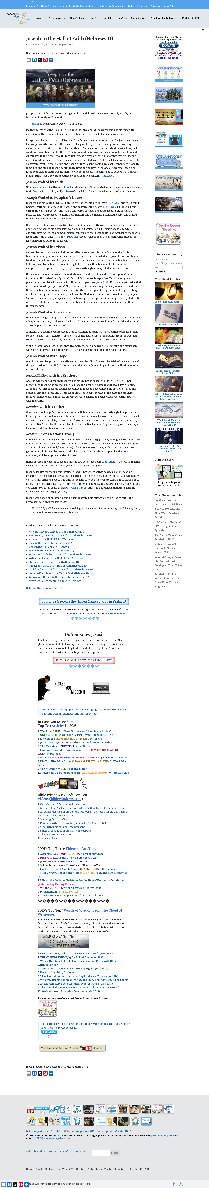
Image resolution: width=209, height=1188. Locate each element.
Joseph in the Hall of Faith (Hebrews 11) (51, 550)
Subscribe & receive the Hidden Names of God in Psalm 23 (84, 601)
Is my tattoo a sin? (168, 324)
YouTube (123, 18)
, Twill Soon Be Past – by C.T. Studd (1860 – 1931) (77, 953)
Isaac (36, 191)
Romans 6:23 (46, 652)
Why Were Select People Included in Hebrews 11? (56, 580)
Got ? (93, 18)
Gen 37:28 (114, 202)
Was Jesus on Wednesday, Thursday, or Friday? (75, 731)
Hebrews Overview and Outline (44, 588)
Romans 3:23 (52, 644)
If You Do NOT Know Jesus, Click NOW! (84, 660)
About (39, 18)
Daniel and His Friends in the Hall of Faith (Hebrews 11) (60, 569)
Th (42, 746)
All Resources (56, 18)
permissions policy (163, 1135)
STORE (195, 18)
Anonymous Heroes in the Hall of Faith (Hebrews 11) (58, 577)
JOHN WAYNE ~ (63, 861)
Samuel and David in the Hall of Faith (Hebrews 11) (57, 565)
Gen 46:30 (50, 424)
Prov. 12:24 (73, 236)
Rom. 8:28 (102, 282)
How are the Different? (71, 738)
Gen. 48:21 (108, 461)
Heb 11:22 (37, 508)
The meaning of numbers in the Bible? (169, 372)
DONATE (184, 18)
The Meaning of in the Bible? (63, 768)
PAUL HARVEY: (59, 891)
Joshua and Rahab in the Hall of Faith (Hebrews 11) (57, 558)
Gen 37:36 (109, 206)
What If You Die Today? (162, 18)
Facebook (96, 1169)
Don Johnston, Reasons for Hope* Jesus (51, 44)
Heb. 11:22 (37, 123)
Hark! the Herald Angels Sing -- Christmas (77, 869)
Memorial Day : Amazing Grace (72, 853)
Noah (93, 187)
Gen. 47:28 (66, 447)
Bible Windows (76, 18)
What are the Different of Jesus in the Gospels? (83, 757)
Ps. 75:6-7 (31, 335)
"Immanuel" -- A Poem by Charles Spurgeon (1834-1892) (74, 968)
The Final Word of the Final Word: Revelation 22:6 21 (168, 513)
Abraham (120, 187)
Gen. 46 (30, 412)
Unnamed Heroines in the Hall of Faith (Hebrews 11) (58, 573)
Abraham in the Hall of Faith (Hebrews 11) (52, 539)
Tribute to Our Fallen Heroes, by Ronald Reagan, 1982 (167, 548)
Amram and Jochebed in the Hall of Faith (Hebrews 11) (59, 554)
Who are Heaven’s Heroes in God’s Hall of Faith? (56, 531)
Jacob (64, 191)
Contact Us (123, 1169)
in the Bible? (75, 746)
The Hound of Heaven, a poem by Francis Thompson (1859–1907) (79, 987)
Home (29, 1169)
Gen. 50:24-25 (78, 487)
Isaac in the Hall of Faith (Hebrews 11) (50, 543)
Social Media (137, 18)
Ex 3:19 (62, 491)
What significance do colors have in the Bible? (168, 346)
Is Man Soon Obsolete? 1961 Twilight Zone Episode (168, 526)
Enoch (68, 187)
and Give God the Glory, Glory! (69, 857)
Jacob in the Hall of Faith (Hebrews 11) (50, 546)
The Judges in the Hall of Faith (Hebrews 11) (53, 562)
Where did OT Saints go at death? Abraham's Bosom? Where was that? (169, 397)
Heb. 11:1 (106, 175)
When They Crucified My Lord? (70, 887)
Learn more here (116, 613)
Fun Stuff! (107, 18)
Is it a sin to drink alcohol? (168, 302)
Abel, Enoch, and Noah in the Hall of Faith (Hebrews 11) (60, 535)
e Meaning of (52, 746)
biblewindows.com (66, 799)
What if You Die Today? (75, 1169)
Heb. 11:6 (60, 236)
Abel (39, 187)
